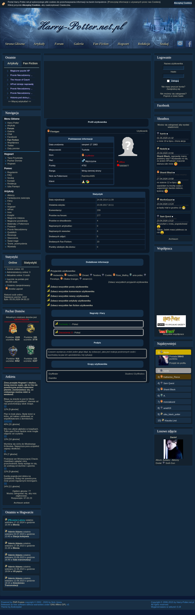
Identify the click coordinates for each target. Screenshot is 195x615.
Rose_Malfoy (120, 275)
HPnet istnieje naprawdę (21, 84)
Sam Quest (164, 216)
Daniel (173, 437)
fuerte (161, 133)
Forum (59, 43)
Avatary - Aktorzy (171, 460)
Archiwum (173, 239)
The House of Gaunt (20, 79)
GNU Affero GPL (58, 604)
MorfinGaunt (165, 200)
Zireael (84, 275)
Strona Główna (15, 43)
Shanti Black (165, 172)
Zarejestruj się (173, 89)
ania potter (135, 275)
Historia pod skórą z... (20, 97)
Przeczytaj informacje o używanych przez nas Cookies (134, 2)
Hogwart (123, 43)
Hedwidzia (56, 275)
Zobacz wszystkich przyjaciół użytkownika (128, 282)
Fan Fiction (101, 43)
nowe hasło (178, 96)
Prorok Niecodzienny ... (21, 75)
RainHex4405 (88, 176)
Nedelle (162, 149)
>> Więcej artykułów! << (19, 101)
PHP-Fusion (18, 602)
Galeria (79, 43)
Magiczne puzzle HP (20, 71)
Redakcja (144, 43)
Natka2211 (71, 275)
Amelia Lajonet (14, 289)
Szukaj (164, 43)
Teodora (95, 275)
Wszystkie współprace (173, 334)
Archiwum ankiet (22, 503)
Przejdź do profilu (177, 363)
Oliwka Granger (69, 279)
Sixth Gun (168, 463)
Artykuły (39, 43)
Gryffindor (53, 374)
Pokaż (75, 324)
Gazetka (53, 378)
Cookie (107, 275)
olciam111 (85, 279)
